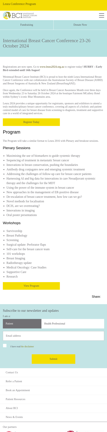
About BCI (12, 408)
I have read (22, 346)
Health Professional (54, 323)
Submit (53, 359)
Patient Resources (15, 399)
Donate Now (80, 24)
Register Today (31, 122)
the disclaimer (27, 346)
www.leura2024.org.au (52, 66)
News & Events (14, 417)
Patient (9, 323)
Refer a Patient (14, 381)
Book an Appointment (18, 390)
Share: (97, 296)
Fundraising (26, 24)
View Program (31, 285)
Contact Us (12, 372)
